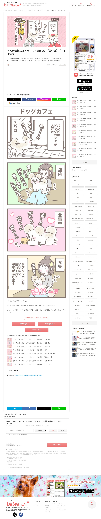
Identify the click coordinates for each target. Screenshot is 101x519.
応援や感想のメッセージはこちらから (36, 317)
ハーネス (91, 235)
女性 (53, 430)
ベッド (90, 231)
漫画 (78, 197)
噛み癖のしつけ (90, 206)
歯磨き (77, 313)
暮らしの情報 (91, 189)
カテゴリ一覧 (72, 5)
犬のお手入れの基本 (90, 305)
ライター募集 (48, 512)
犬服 (78, 265)
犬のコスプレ (91, 265)
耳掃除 (90, 318)
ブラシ (90, 248)
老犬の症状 (77, 305)
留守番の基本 (91, 274)
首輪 (78, 240)
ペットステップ (77, 269)
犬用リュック (78, 257)
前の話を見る (24, 324)
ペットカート (78, 252)
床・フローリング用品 (78, 261)
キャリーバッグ (90, 252)
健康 (91, 193)
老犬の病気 (90, 301)
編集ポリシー (48, 505)
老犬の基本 (90, 282)
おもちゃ (78, 244)
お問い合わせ (48, 510)
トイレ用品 (77, 227)
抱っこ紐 (78, 274)
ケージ (90, 227)
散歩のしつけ (78, 214)
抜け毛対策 (77, 309)
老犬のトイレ (78, 292)
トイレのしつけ (77, 210)
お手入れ (91, 184)
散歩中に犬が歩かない (91, 218)
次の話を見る (48, 324)
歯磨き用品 (90, 240)
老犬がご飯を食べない (78, 301)
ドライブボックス (91, 257)
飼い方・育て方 (77, 180)
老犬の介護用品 (90, 288)
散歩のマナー (78, 223)
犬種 (91, 180)
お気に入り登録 (62, 65)
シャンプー (90, 244)
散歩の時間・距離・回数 (77, 218)
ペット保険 (36, 505)
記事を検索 (81, 5)
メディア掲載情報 (61, 510)
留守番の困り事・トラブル (77, 283)
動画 (91, 197)
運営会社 (59, 507)
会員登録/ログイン (91, 5)
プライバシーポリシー (62, 505)
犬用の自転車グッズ (90, 261)
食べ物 (77, 184)
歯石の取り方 (91, 313)
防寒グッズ (90, 269)
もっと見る (84, 162)
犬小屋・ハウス (77, 235)
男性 (62, 430)
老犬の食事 (90, 292)
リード (77, 248)
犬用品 (90, 223)
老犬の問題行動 (77, 296)
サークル (78, 231)
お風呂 (90, 309)
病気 (78, 193)
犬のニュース (78, 189)
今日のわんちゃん (38, 503)
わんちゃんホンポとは (50, 503)
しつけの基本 (91, 201)
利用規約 (47, 507)
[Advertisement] (22, 78)
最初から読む (36, 330)
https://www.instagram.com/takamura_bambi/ (29, 375)
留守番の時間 (78, 278)
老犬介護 (78, 288)
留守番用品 (90, 278)
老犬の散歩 (90, 296)
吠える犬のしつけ (78, 206)
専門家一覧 (60, 503)
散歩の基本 (90, 210)
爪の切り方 (77, 318)
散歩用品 (91, 214)
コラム (77, 201)
